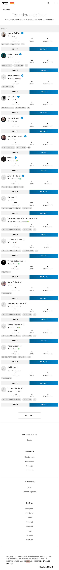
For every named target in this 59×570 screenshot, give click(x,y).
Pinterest (29, 522)
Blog (29, 487)
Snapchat (29, 526)
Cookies (29, 466)
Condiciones (29, 457)
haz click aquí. (48, 20)
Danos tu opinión (29, 492)
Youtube (29, 540)
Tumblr (29, 518)
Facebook (29, 513)
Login (29, 440)
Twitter (29, 531)
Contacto (29, 470)
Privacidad (29, 461)
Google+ (29, 535)
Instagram (29, 509)
